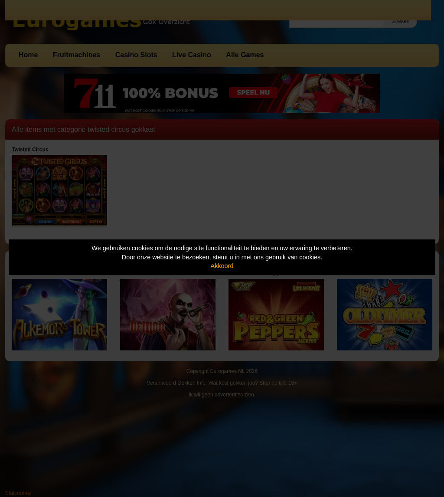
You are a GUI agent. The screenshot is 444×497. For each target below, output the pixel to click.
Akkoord (222, 265)
